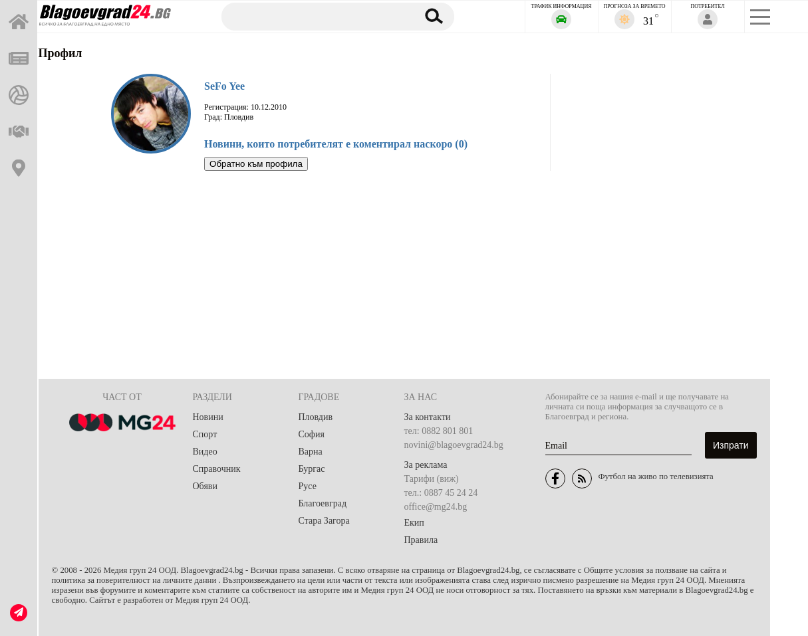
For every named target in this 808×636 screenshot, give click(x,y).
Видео (205, 452)
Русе (308, 486)
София (312, 434)
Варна (311, 452)
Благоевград (323, 503)
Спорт (205, 434)
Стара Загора (324, 521)
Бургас (312, 469)
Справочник (217, 469)
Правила (421, 540)
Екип (414, 523)
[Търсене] (312, 16)
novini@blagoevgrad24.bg (453, 445)
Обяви (205, 486)
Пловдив (316, 417)
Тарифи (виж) (431, 479)
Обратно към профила (256, 164)
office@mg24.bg (436, 507)
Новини (208, 417)
